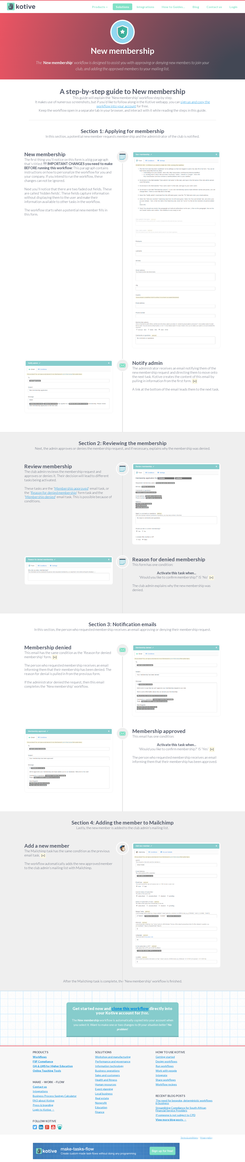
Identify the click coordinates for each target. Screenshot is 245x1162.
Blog (196, 7)
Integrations (145, 7)
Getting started (165, 1056)
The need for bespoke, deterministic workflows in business (184, 1102)
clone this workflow (130, 1008)
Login (233, 7)
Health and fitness (106, 1079)
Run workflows (165, 1066)
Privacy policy (206, 1137)
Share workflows (166, 1079)
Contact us (214, 7)
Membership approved (71, 488)
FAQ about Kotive (43, 1100)
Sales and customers (107, 1075)
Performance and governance (112, 1061)
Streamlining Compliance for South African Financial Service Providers (181, 1109)
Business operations (107, 1070)
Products (98, 7)
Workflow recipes (166, 1084)
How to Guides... (173, 7)
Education (101, 1107)
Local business (104, 1093)
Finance (99, 1112)
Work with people (166, 1070)
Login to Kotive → (43, 1109)
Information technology (109, 1066)
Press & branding (43, 1105)
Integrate (161, 1075)
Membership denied (40, 497)
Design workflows (166, 1061)
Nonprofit (101, 1102)
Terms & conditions (189, 1137)
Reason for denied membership (53, 492)
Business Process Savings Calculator (55, 1095)
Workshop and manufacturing (113, 1056)
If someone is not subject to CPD (175, 1115)
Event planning (104, 1089)
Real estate (102, 1098)
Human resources (105, 1084)
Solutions (122, 7)
